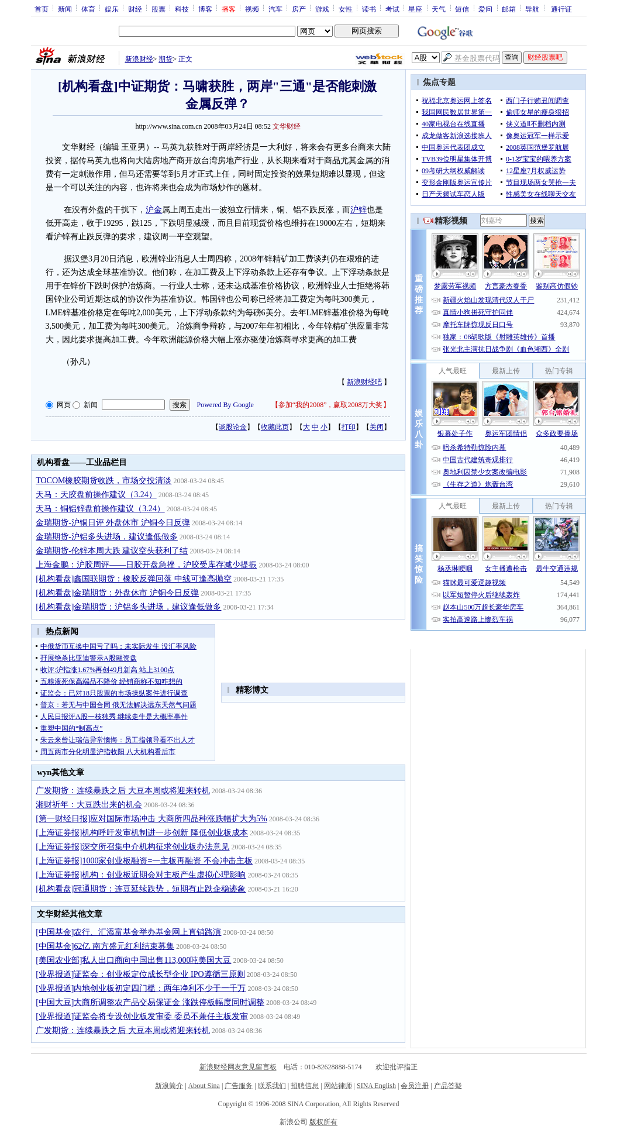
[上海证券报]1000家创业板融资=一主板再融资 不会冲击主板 (144, 860)
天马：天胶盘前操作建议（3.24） (96, 494)
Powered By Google (225, 405)
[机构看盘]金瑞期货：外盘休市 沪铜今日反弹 (117, 592)
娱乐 (112, 8)
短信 (462, 8)
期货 (165, 59)
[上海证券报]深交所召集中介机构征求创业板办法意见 (132, 846)
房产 (299, 8)
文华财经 (287, 126)
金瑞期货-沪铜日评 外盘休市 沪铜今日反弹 (113, 522)
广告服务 (239, 1086)
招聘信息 (305, 1086)
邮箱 (509, 8)
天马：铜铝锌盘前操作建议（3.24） (100, 508)
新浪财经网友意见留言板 (238, 1067)
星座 (415, 8)
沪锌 (358, 209)
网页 (64, 405)
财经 (135, 8)
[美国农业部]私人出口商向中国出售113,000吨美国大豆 (133, 960)
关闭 (377, 427)
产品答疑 (448, 1086)
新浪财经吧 (364, 382)
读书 (369, 8)
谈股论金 (233, 427)
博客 (205, 8)
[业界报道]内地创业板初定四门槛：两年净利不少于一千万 (141, 988)
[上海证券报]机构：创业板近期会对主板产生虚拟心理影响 (141, 874)
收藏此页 (275, 427)
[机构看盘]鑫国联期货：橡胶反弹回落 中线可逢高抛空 (134, 578)
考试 (392, 8)
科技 (182, 8)
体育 (88, 8)
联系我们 (272, 1086)
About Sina (204, 1086)
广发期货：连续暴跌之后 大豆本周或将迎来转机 (123, 790)
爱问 (485, 8)
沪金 (154, 209)
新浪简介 (169, 1086)
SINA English (376, 1086)
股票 (158, 8)
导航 (532, 8)
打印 (349, 427)
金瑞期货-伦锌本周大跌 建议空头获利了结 (112, 550)
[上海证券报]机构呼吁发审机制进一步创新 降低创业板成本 (142, 832)
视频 (252, 8)
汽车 (275, 8)
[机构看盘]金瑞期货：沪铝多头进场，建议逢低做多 (128, 607)
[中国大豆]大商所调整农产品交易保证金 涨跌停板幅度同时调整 (150, 1002)
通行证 (561, 8)
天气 (439, 8)
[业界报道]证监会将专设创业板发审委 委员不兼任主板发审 (142, 1016)
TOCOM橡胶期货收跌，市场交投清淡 (103, 480)
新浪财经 (139, 59)
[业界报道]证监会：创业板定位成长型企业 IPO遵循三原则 (140, 974)
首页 (42, 8)
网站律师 (338, 1086)
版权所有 (323, 1122)
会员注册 (415, 1086)
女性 (346, 8)
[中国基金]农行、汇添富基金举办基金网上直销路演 (128, 932)
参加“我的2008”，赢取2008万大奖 (330, 405)
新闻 (65, 8)
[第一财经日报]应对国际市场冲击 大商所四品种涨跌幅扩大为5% (151, 818)
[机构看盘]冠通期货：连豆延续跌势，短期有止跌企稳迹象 (141, 888)
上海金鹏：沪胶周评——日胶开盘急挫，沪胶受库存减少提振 (146, 564)
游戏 (322, 8)
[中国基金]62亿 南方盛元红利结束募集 (105, 946)
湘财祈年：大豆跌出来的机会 (89, 804)
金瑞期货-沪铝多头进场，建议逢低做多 (107, 536)
